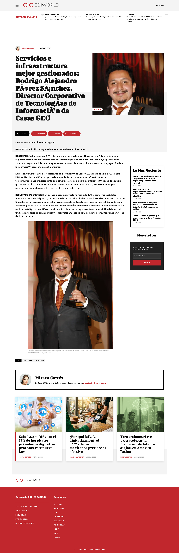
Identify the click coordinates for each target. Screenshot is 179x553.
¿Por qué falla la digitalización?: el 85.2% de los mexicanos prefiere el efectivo (147, 192)
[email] (147, 256)
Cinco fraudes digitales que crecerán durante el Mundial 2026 (147, 217)
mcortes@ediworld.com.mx (95, 382)
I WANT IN (147, 263)
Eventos (130, 14)
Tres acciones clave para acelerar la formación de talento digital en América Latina (145, 206)
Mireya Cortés (28, 48)
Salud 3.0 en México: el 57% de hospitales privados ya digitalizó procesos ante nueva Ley (147, 179)
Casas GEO (28, 360)
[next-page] (166, 16)
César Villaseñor (76, 457)
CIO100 (97, 109)
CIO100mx (39, 360)
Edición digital (52, 14)
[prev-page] (42, 16)
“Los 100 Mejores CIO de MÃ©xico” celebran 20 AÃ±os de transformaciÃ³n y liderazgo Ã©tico (144, 19)
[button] (160, 5)
